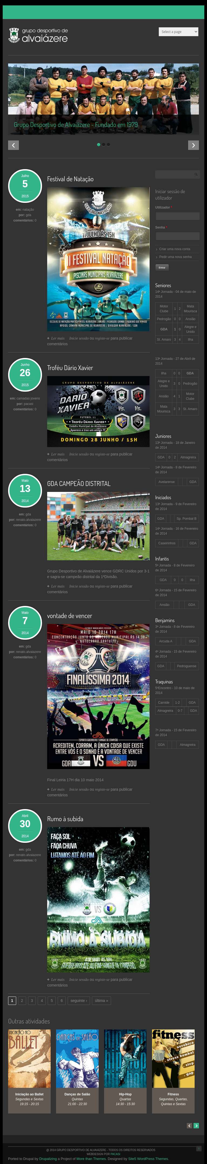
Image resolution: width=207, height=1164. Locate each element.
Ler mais (57, 338)
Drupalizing (48, 1159)
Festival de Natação (70, 179)
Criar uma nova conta (174, 249)
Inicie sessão (79, 338)
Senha (161, 227)
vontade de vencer (69, 615)
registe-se (102, 338)
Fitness (173, 1094)
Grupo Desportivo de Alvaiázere (74, 571)
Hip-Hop (125, 1094)
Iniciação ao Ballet (29, 1094)
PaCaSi (115, 1154)
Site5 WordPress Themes (148, 1159)
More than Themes (91, 1159)
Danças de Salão (77, 1094)
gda (28, 514)
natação (28, 210)
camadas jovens (28, 398)
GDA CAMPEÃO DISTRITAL (79, 483)
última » (101, 1000)
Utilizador (163, 207)
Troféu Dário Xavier (70, 367)
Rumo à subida (65, 818)
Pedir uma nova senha (175, 257)
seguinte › (79, 1000)
